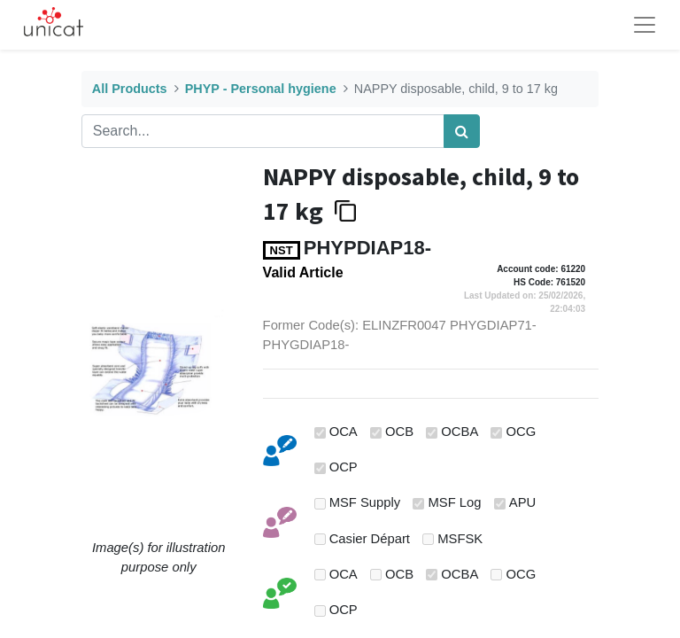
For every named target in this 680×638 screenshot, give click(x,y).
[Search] (462, 131)
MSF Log (455, 502)
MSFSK (460, 539)
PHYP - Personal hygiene (260, 89)
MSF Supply (365, 502)
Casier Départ (369, 539)
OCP (343, 467)
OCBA (459, 431)
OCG (521, 431)
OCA (343, 431)
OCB (399, 431)
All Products (129, 89)
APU (522, 502)
